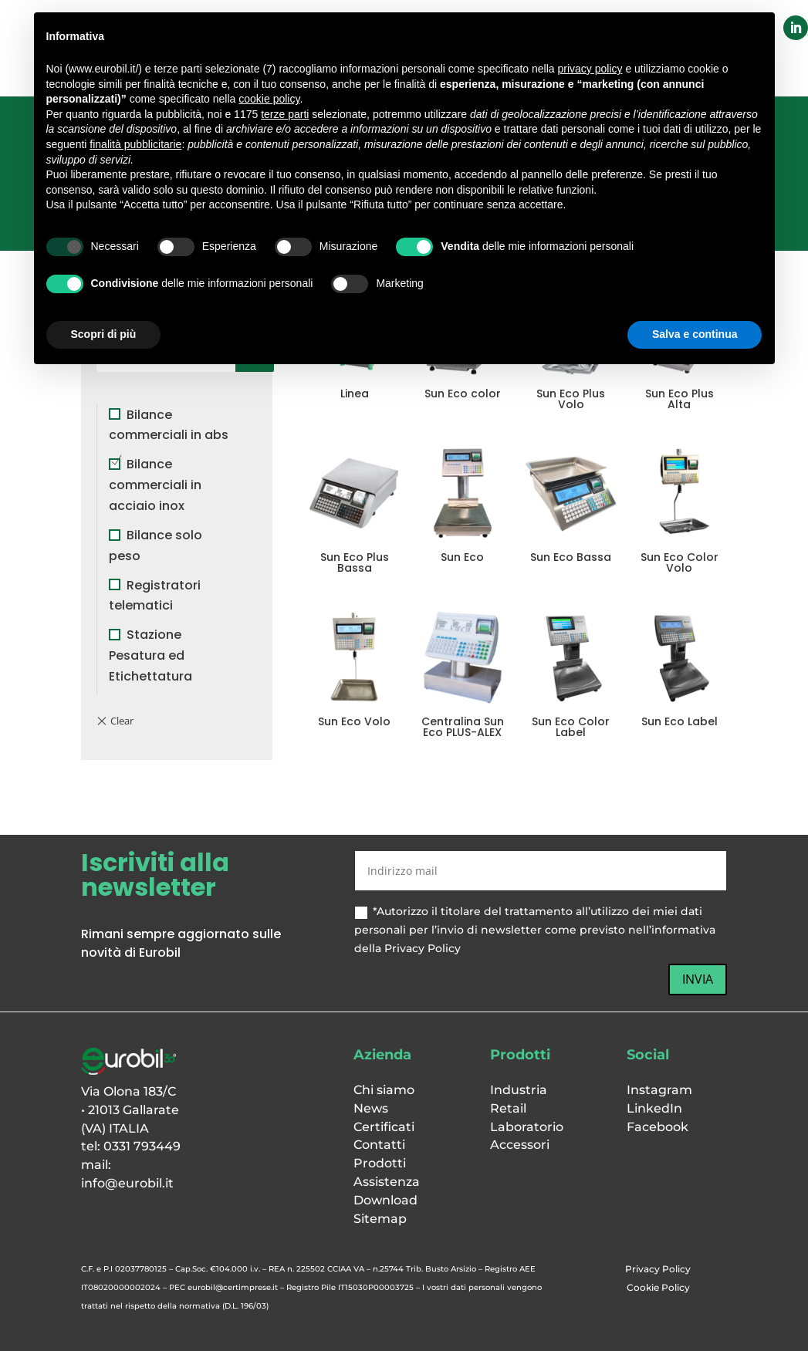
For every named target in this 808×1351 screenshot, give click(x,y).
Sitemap (380, 1218)
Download (385, 1200)
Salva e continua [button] (694, 334)
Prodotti (379, 1163)
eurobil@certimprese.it (233, 1287)
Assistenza (386, 1181)
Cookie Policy (658, 1287)
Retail (508, 1108)
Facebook (657, 1127)
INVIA (697, 979)
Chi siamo (383, 1089)
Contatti (379, 1144)
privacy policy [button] (589, 68)
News (370, 1108)
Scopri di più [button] (104, 334)
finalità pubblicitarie (135, 144)
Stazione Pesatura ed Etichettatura (150, 655)
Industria (518, 1089)
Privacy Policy (658, 1269)
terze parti (285, 114)
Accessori (519, 1144)
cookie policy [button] (268, 99)
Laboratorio (526, 1127)
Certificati (383, 1127)
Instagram (659, 1089)
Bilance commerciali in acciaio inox (155, 485)
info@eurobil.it (127, 1183)
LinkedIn (654, 1108)
